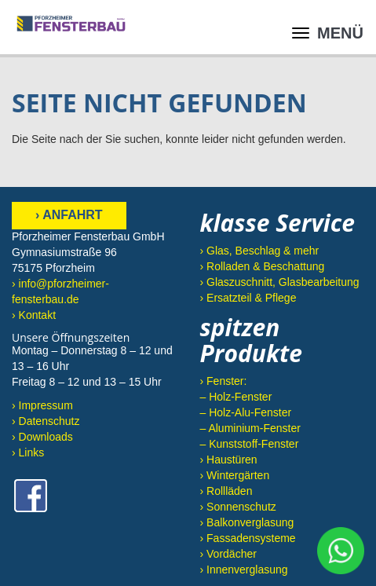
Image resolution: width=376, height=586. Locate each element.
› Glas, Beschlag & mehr (259, 250)
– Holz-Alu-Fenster (246, 412)
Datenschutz (49, 421)
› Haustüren (228, 459)
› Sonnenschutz (238, 506)
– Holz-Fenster (236, 396)
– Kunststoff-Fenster (249, 444)
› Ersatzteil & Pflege (248, 297)
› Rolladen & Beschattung (262, 266)
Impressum (46, 405)
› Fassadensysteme (248, 538)
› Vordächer (228, 554)
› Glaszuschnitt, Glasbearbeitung (280, 282)
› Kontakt (34, 315)
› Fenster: (223, 381)
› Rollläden (226, 491)
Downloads (46, 436)
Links (32, 452)
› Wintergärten (235, 475)
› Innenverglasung (244, 569)
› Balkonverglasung (247, 522)
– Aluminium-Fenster (250, 428)
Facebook (30, 495)
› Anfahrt (69, 215)
